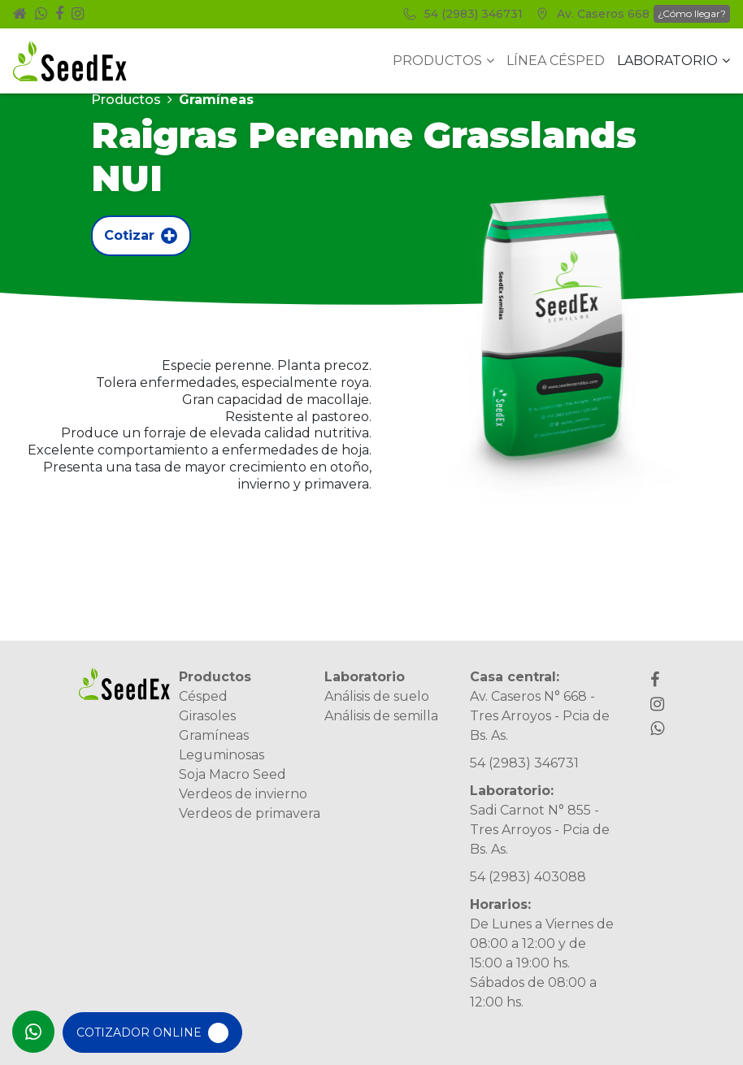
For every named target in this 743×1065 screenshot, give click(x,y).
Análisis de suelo (376, 696)
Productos (126, 99)
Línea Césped (555, 60)
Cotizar (140, 236)
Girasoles (207, 716)
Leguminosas (221, 755)
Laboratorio (364, 677)
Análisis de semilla (381, 716)
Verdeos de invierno (243, 794)
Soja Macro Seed (232, 774)
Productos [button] (443, 60)
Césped (203, 696)
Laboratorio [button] (673, 60)
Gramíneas (214, 735)
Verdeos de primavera (249, 813)
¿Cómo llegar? (692, 13)
